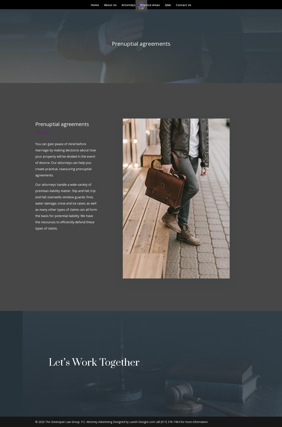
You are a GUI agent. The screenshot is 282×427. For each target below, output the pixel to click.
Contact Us (183, 5)
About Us (110, 5)
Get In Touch (173, 362)
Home (95, 5)
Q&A (168, 5)
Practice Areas (150, 5)
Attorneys (128, 5)
